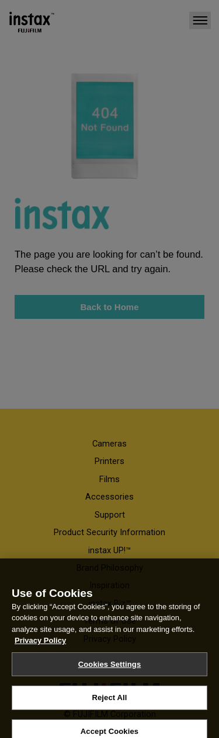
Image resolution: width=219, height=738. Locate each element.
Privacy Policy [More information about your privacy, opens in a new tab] (40, 645)
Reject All (109, 703)
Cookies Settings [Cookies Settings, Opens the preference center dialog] (109, 669)
